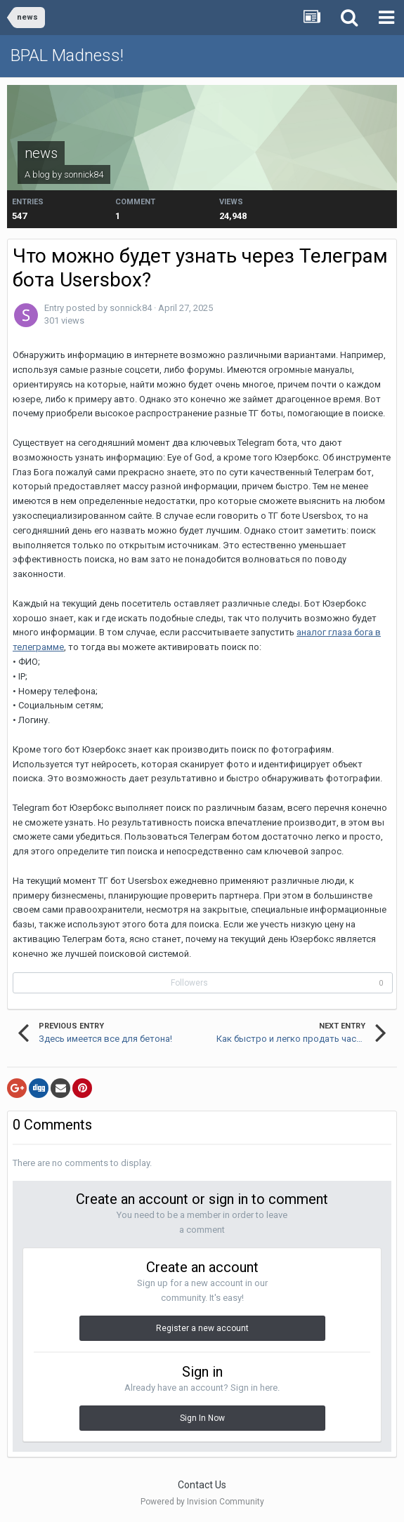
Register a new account (202, 1328)
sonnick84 (83, 174)
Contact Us (202, 1484)
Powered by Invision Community (202, 1502)
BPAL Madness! (67, 55)
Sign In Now (202, 1418)
